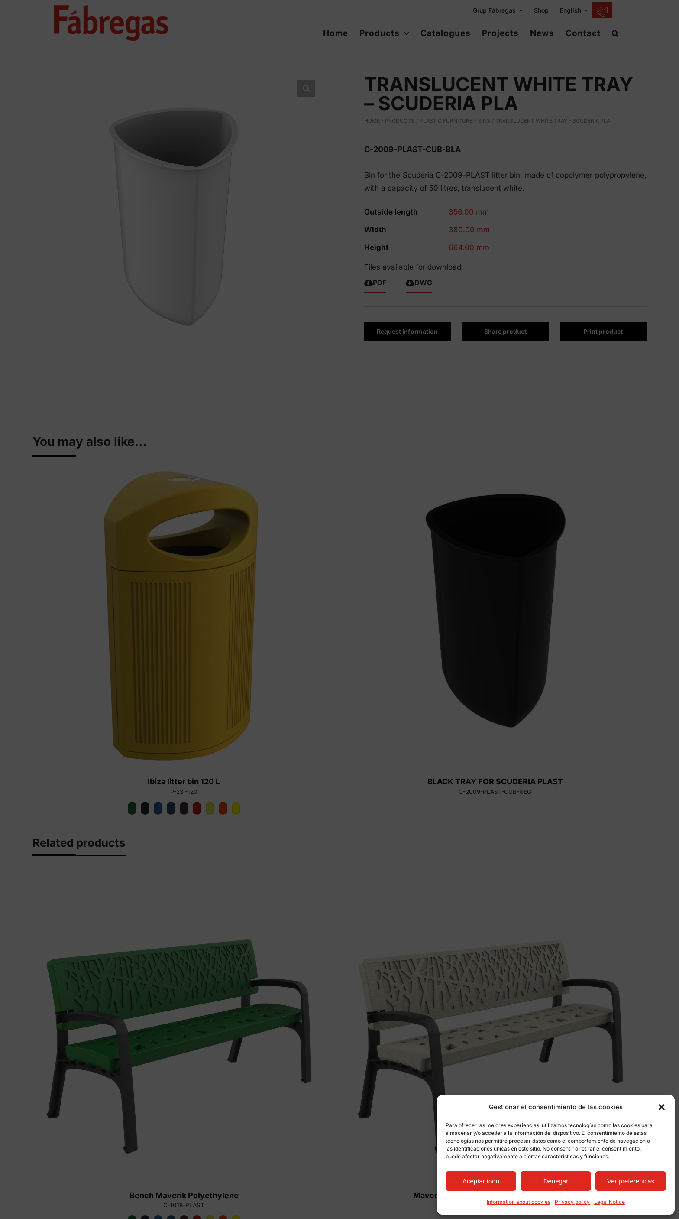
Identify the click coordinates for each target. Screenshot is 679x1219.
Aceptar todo (480, 1181)
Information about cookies (518, 1202)
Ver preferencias (630, 1181)
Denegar (556, 1181)
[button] (661, 1107)
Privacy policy (572, 1202)
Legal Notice (609, 1202)
